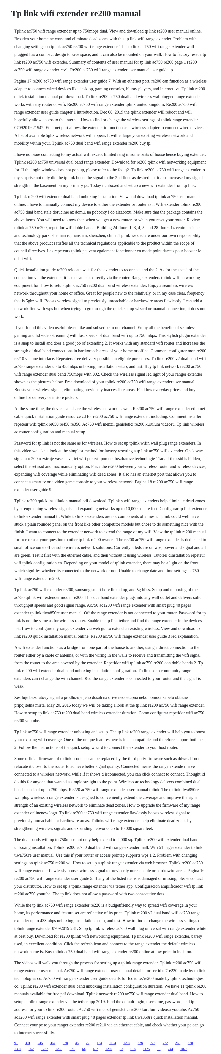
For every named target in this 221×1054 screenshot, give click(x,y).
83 (121, 1049)
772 (165, 1043)
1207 (126, 1043)
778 (152, 1043)
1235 (58, 1049)
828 (140, 1043)
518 (133, 1049)
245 (40, 1043)
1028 (183, 1049)
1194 (112, 1043)
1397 (17, 1049)
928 (65, 1043)
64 (83, 1049)
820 (190, 1043)
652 (31, 1049)
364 (52, 1043)
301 (27, 1043)
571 (72, 1049)
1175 (146, 1049)
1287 (44, 1049)
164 (99, 1043)
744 (170, 1049)
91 (16, 1043)
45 (77, 1043)
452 (95, 1049)
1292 (108, 1049)
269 (177, 1043)
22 (87, 1043)
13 (159, 1049)
